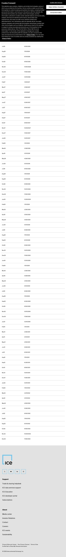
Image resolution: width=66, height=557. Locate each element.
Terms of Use (34, 544)
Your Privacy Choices (23, 544)
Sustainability (7, 535)
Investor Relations (8, 518)
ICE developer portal (9, 496)
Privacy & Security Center (9, 544)
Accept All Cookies (56, 6)
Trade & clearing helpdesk (11, 484)
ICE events (6, 530)
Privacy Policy (30, 28)
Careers (5, 526)
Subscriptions (7, 500)
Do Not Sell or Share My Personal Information (14, 546)
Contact (5, 522)
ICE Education (7, 492)
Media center (7, 514)
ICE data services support (11, 488)
